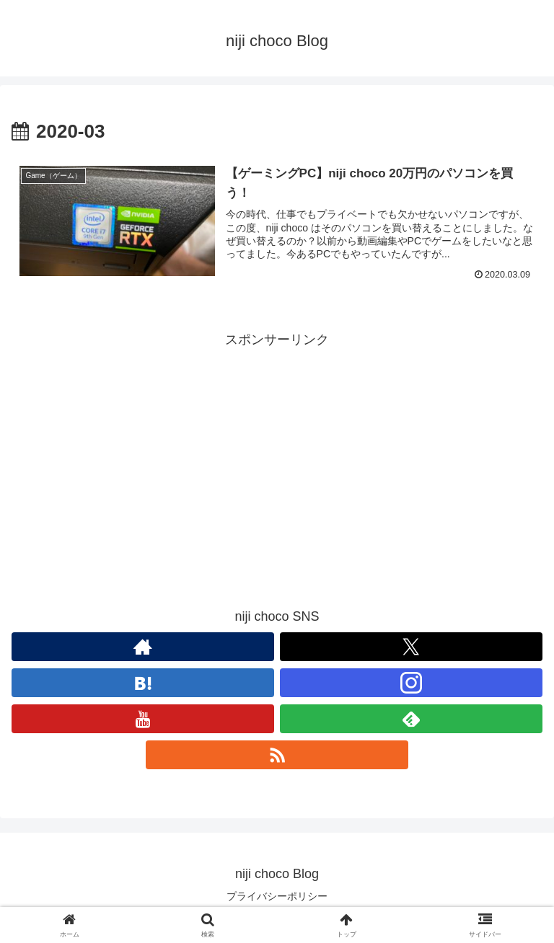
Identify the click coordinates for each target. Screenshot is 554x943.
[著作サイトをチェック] (143, 646)
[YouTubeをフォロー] (143, 718)
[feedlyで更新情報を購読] (411, 718)
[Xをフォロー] (411, 646)
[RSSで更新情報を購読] (277, 754)
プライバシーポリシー (277, 896)
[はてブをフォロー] (143, 682)
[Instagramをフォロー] (411, 682)
